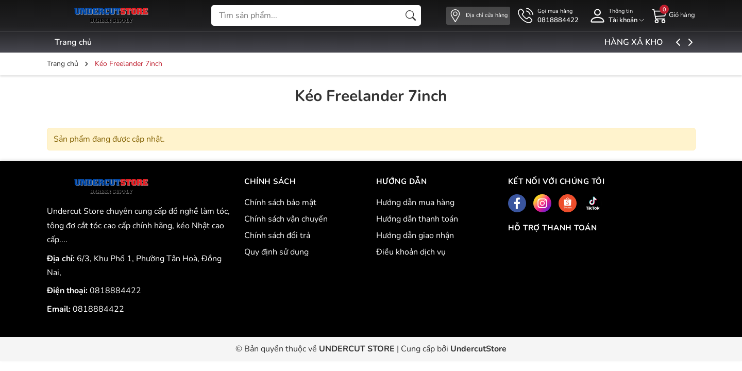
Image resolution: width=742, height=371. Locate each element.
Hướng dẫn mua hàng (415, 202)
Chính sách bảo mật (280, 202)
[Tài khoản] (615, 16)
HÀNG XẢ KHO (659, 42)
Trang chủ (73, 42)
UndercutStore (478, 349)
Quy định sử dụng (276, 252)
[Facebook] (517, 203)
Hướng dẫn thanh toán (417, 219)
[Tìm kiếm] (410, 15)
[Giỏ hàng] (673, 15)
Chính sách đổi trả (277, 235)
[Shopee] (568, 203)
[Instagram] (542, 203)
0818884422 (115, 290)
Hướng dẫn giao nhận (415, 235)
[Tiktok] (593, 203)
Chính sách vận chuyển (286, 219)
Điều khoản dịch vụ (411, 252)
